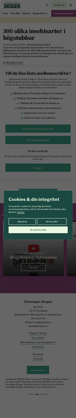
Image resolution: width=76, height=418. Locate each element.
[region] (38, 209)
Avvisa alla (52, 221)
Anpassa (22, 221)
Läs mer (21, 212)
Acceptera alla (38, 229)
